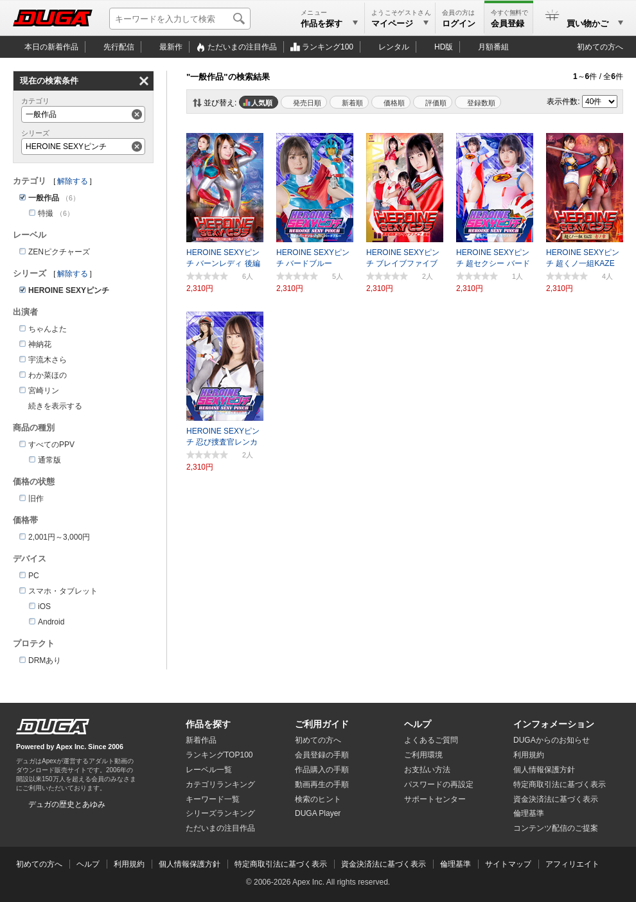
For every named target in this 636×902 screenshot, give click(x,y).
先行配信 (118, 46)
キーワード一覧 (213, 799)
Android (51, 621)
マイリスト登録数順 (478, 102)
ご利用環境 (423, 754)
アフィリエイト (572, 864)
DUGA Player (317, 813)
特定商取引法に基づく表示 (280, 864)
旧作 (36, 498)
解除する (72, 181)
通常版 (49, 459)
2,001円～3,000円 (59, 537)
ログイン (458, 23)
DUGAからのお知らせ (551, 740)
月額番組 (493, 46)
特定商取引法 (559, 784)
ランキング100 (327, 46)
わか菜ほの (47, 375)
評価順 (435, 103)
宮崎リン (43, 390)
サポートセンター (435, 799)
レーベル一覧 (209, 769)
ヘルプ (417, 724)
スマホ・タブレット (63, 591)
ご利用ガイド (322, 724)
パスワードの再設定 (438, 784)
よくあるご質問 (431, 740)
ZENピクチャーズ (59, 251)
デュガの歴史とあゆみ (66, 804)
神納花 (39, 344)
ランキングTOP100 (219, 754)
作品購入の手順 (322, 769)
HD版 (443, 46)
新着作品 (201, 740)
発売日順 (307, 103)
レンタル (393, 46)
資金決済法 (555, 799)
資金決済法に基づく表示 (383, 864)
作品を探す (208, 724)
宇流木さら (47, 359)
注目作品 (242, 46)
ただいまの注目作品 (220, 828)
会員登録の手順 (322, 754)
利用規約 (528, 754)
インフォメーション (553, 724)
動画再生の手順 (322, 784)
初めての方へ (600, 46)
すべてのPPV (51, 444)
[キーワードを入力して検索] (180, 19)
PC (33, 575)
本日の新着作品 (51, 46)
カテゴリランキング (220, 784)
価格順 (394, 103)
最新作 (170, 46)
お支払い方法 (427, 769)
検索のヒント (318, 799)
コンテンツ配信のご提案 (555, 828)
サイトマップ (508, 864)
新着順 (352, 103)
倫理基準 (528, 813)
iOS (44, 606)
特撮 (45, 213)
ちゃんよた (47, 328)
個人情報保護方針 (544, 769)
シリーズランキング (220, 813)
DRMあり (44, 660)
